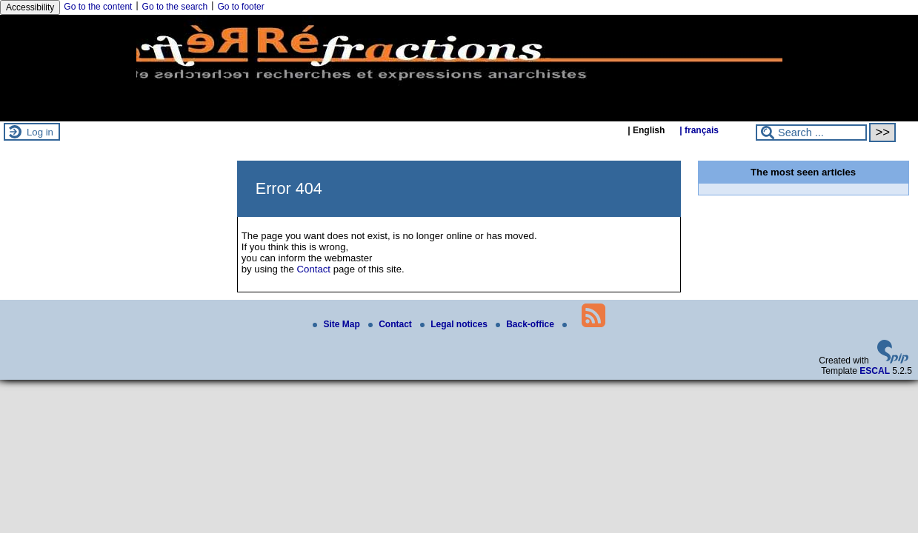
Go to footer (240, 6)
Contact (313, 269)
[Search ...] (811, 132)
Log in (40, 132)
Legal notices (455, 324)
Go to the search (175, 6)
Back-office (526, 324)
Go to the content (98, 6)
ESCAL (874, 371)
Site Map (337, 324)
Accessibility (30, 7)
